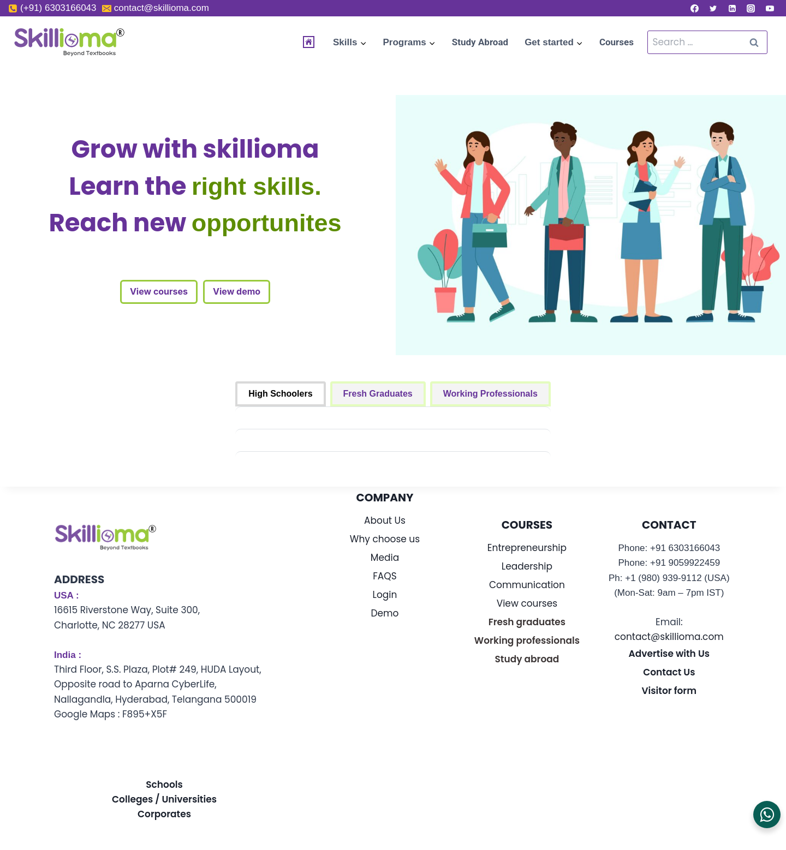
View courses (159, 291)
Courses (616, 42)
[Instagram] (751, 8)
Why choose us (385, 539)
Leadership (527, 566)
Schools (164, 784)
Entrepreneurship (527, 547)
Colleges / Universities (164, 799)
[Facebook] (694, 8)
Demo (385, 613)
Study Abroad (480, 42)
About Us (385, 520)
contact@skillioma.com (669, 636)
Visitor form (669, 690)
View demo (236, 291)
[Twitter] (713, 8)
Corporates (164, 814)
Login (385, 594)
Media (385, 557)
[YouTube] (769, 8)
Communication (527, 584)
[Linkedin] (732, 8)
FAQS (384, 576)
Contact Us (669, 672)
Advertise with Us (669, 653)
